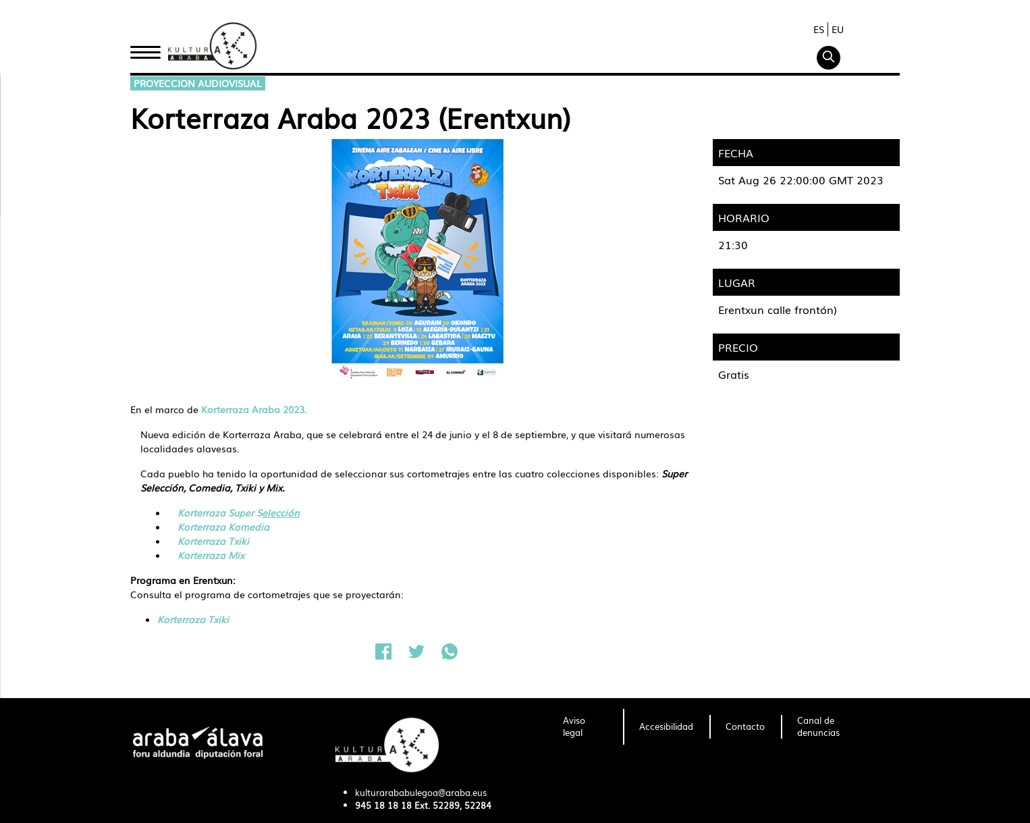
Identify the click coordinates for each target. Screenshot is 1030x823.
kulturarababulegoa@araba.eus (421, 792)
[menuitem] (585, 727)
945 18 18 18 (383, 805)
